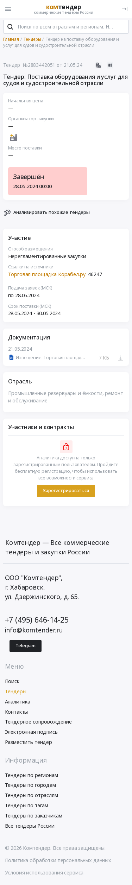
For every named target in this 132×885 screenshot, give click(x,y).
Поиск (12, 682)
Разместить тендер (28, 742)
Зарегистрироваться (66, 492)
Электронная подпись (31, 733)
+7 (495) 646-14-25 (37, 620)
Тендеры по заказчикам (33, 816)
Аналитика (18, 702)
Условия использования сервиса (44, 873)
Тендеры (15, 692)
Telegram (25, 646)
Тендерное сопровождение (38, 722)
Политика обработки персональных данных (58, 861)
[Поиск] (10, 27)
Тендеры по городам (30, 786)
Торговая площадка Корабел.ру (47, 275)
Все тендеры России (30, 826)
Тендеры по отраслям (31, 796)
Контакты (16, 712)
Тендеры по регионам (31, 775)
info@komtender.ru (34, 631)
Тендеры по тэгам (27, 806)
